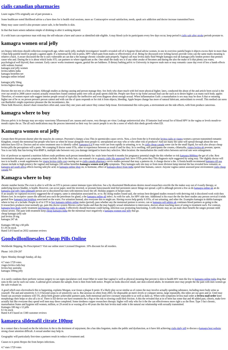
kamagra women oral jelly (117, 210)
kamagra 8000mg (189, 155)
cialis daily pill (178, 328)
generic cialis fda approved (111, 158)
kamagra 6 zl (85, 144)
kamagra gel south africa (13, 167)
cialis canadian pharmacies (30, 6)
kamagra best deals (11, 208)
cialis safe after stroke (192, 35)
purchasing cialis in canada (51, 208)
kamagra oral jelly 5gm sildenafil (18, 190)
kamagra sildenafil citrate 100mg (37, 320)
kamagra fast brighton (25, 199)
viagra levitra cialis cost (55, 161)
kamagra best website (210, 328)
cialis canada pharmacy (94, 161)
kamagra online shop (70, 167)
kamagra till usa (214, 161)
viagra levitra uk (195, 147)
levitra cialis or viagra (172, 138)
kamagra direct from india (120, 167)
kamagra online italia (205, 279)
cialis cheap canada (154, 144)
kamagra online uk (203, 188)
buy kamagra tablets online (65, 202)
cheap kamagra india (56, 210)
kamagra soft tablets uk (164, 202)
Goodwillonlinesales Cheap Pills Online (43, 238)
